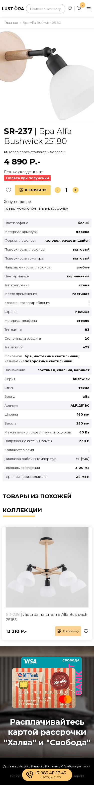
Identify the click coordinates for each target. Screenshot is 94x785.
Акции (23, 766)
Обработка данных (74, 766)
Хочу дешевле (17, 201)
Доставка (9, 766)
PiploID (79, 776)
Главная (11, 23)
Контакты (51, 766)
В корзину (33, 190)
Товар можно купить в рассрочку (36, 208)
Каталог (36, 766)
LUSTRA (13, 8)
